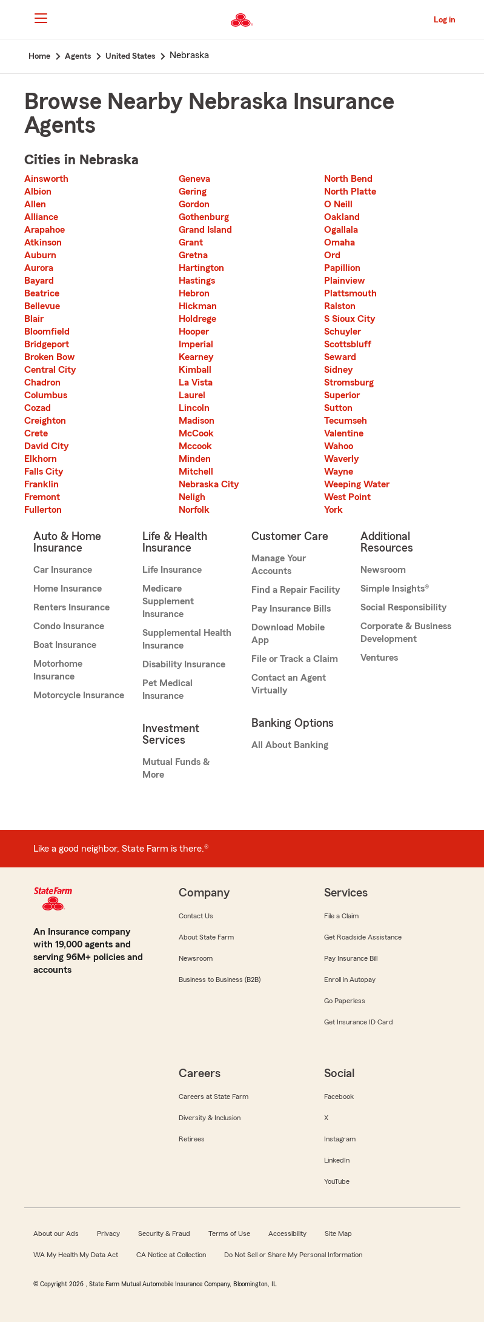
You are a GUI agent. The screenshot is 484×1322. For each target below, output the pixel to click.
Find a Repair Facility (295, 590)
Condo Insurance (68, 626)
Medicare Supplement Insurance (168, 601)
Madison (196, 421)
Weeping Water (357, 484)
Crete (36, 433)
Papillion (342, 268)
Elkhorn (40, 459)
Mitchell (196, 471)
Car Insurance (62, 570)
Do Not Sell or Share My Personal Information (293, 1254)
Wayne (338, 471)
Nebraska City (209, 484)
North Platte (350, 191)
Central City (50, 370)
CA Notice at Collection (171, 1254)
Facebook (339, 1096)
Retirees (192, 1139)
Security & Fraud (164, 1233)
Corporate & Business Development (405, 632)
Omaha (339, 242)
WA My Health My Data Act (75, 1254)
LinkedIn (337, 1160)
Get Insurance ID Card (358, 1022)
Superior (342, 395)
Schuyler (342, 331)
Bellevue (42, 306)
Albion (37, 191)
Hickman (198, 306)
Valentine (343, 433)
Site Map (338, 1233)
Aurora (38, 268)
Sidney (338, 370)
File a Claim (341, 916)
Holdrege (197, 319)
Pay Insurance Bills (291, 608)
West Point (347, 497)
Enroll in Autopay (350, 979)
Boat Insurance (64, 645)
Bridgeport (46, 344)
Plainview (344, 280)
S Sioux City (349, 319)
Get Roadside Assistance (363, 937)
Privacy (108, 1233)
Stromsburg (349, 382)
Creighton (45, 421)
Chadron (42, 382)
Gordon (194, 204)
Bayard (39, 280)
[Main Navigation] (41, 18)
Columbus (45, 395)
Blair (34, 319)
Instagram (340, 1139)
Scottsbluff (347, 344)
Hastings (197, 280)
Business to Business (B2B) (219, 979)
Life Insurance (172, 570)
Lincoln (194, 408)
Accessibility (287, 1233)
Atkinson (43, 242)
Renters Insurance (71, 607)
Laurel (192, 395)
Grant (191, 242)
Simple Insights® (394, 588)
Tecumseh (345, 421)
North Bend (348, 179)
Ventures (379, 658)
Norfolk (194, 510)
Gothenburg (204, 217)
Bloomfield (47, 331)
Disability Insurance (183, 664)
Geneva (194, 179)
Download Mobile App (288, 634)
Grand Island (205, 230)
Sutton (338, 408)
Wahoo (338, 446)
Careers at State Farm (213, 1096)
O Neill (338, 204)
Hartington (201, 268)
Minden (195, 459)
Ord (332, 255)
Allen (35, 204)
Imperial (196, 344)
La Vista (196, 382)
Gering (193, 191)
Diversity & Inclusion (209, 1117)
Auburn (40, 255)
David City (46, 446)
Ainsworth (46, 179)
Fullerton (43, 510)
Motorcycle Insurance (78, 695)
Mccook (195, 446)
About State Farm (206, 937)
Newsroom (383, 570)
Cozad (37, 408)
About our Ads (56, 1233)
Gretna (193, 255)
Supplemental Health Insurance (186, 639)
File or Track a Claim (294, 659)
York (333, 510)
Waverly (341, 459)
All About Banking (289, 745)
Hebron (194, 293)
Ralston (340, 306)
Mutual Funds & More (176, 768)
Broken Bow (49, 357)
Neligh (192, 497)
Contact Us (196, 916)
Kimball (195, 370)
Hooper (194, 331)
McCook (196, 433)
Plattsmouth (350, 293)
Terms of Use (229, 1233)
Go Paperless (344, 1000)
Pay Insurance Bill (350, 958)
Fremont (42, 497)
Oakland (342, 217)
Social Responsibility (403, 607)
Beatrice (41, 293)
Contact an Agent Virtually (288, 684)
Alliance (41, 217)
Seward (340, 357)
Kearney (196, 357)
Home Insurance (67, 588)
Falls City (43, 471)
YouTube (337, 1181)
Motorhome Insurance (57, 670)
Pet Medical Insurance (167, 689)
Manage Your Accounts (278, 564)
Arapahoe (44, 230)
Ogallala (341, 230)
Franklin (41, 484)
